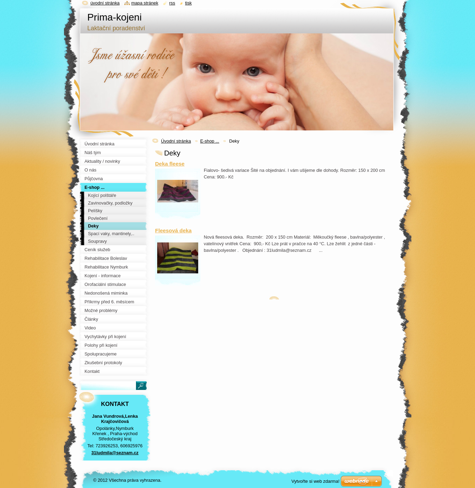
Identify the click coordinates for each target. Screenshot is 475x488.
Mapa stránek (145, 3)
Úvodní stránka (176, 141)
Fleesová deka (173, 230)
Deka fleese (170, 164)
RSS (172, 3)
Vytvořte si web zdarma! (315, 481)
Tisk (188, 3)
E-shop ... (209, 141)
